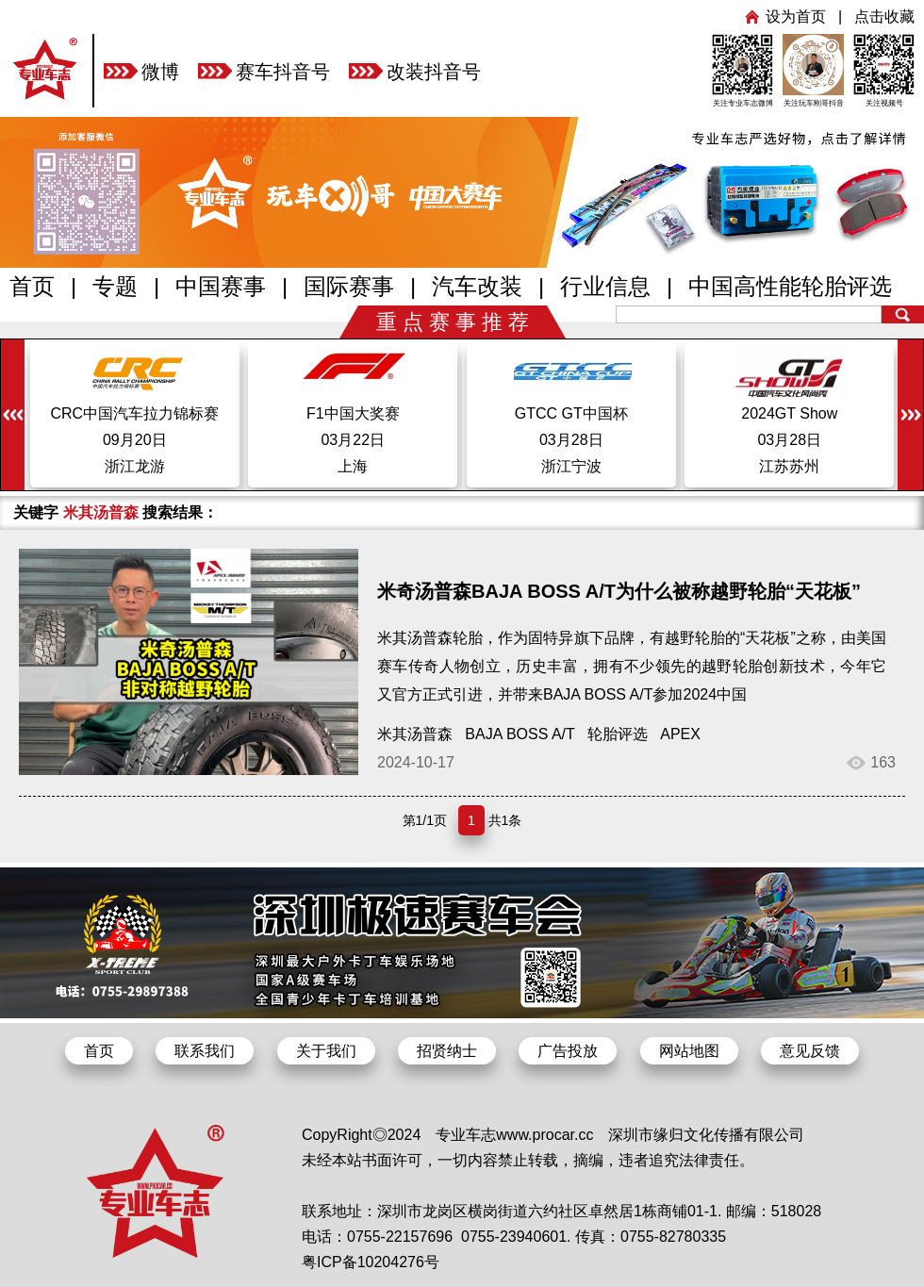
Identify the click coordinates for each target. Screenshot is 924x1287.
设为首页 (796, 16)
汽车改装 (477, 286)
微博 (160, 71)
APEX (680, 734)
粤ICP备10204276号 (370, 1262)
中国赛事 (220, 286)
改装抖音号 (434, 71)
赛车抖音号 (283, 71)
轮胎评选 (617, 734)
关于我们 (326, 1051)
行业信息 (605, 286)
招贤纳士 (447, 1051)
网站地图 (689, 1051)
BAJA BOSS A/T (519, 734)
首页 (32, 286)
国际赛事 (349, 286)
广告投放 (567, 1051)
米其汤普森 (415, 734)
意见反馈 (810, 1051)
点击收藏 (884, 16)
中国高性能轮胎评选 (790, 286)
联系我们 (204, 1051)
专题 (115, 286)
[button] (911, 416)
